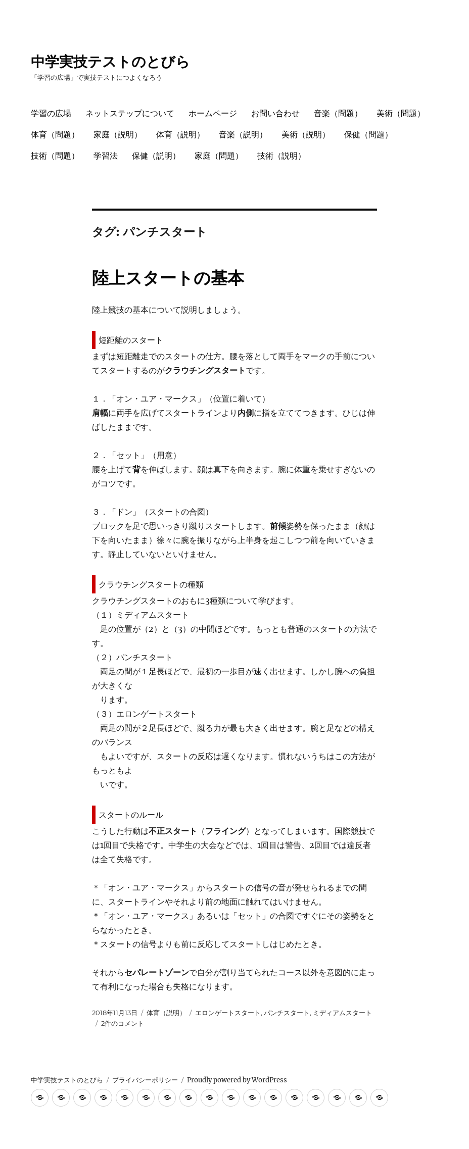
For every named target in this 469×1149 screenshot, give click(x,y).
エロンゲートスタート (228, 1013)
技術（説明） (281, 156)
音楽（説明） (243, 134)
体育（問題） (55, 134)
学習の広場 (51, 113)
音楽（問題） (338, 113)
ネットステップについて (129, 113)
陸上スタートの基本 (168, 278)
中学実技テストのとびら (110, 61)
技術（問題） (55, 156)
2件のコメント (122, 1023)
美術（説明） (306, 134)
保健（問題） (368, 134)
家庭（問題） (219, 156)
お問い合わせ (275, 113)
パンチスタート (287, 1013)
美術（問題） (401, 113)
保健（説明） (156, 156)
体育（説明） (180, 134)
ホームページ (213, 113)
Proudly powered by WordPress (237, 1080)
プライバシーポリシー (145, 1080)
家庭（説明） (117, 134)
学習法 (105, 156)
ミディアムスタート (342, 1013)
